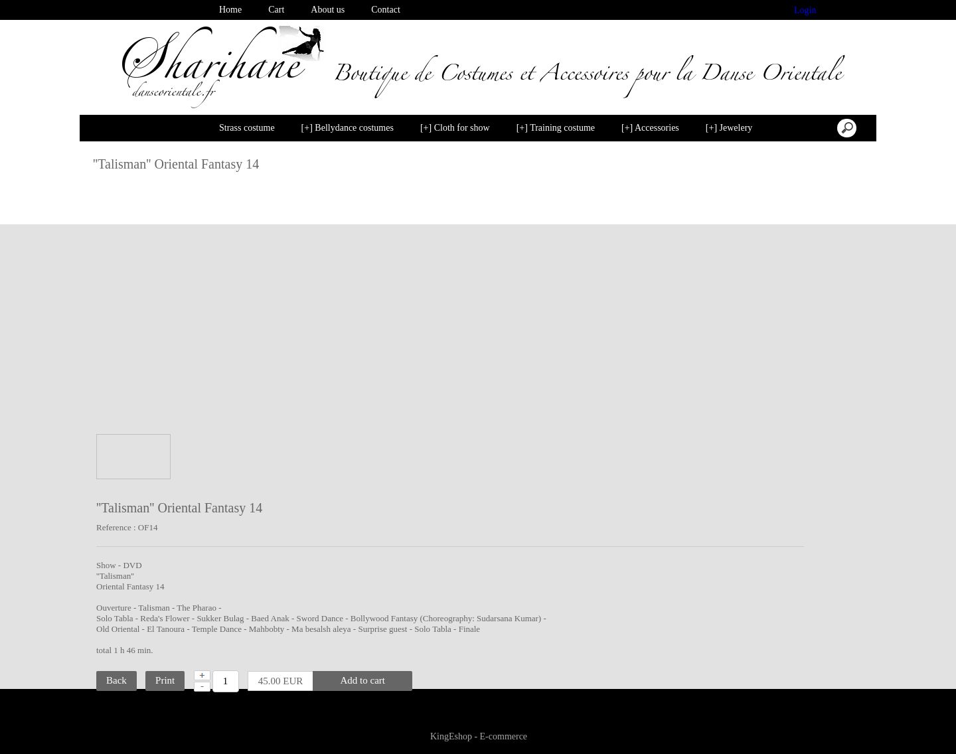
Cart (276, 10)
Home (230, 10)
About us (328, 10)
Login (805, 10)
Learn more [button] (401, 733)
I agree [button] (912, 725)
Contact (385, 10)
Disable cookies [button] (838, 725)
